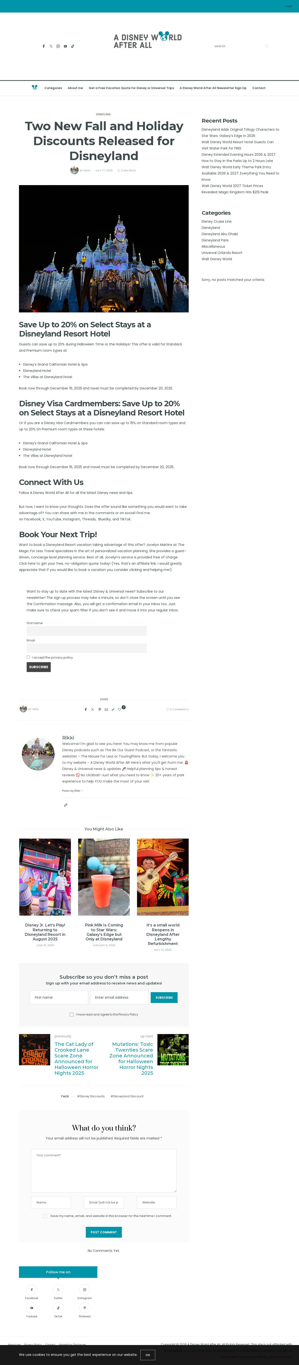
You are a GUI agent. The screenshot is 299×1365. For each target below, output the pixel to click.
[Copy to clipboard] (113, 709)
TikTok (125, 519)
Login (289, 6)
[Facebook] (44, 46)
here (32, 563)
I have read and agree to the (107, 1014)
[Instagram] (58, 46)
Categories (53, 88)
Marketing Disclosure (72, 1344)
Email (31, 640)
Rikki (87, 170)
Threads (89, 519)
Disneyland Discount (128, 1096)
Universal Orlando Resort (222, 252)
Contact (259, 88)
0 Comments (179, 709)
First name (35, 623)
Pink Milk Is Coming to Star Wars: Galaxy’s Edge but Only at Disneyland (104, 932)
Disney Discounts (92, 1096)
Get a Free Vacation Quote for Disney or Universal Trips (131, 88)
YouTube (53, 519)
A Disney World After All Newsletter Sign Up (213, 88)
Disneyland (103, 114)
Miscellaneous (213, 246)
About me (75, 88)
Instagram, (72, 519)
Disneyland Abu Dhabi (220, 234)
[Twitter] (51, 46)
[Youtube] (65, 46)
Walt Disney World (217, 259)
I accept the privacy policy (52, 657)
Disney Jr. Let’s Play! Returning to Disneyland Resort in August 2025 (45, 932)
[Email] (106, 709)
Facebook (32, 519)
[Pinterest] (100, 709)
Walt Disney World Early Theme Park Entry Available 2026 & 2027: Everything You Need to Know (240, 173)
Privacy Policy (128, 1014)
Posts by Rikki (73, 791)
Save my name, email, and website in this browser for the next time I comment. (111, 1216)
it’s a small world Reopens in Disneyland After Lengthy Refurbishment (163, 934)
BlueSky (104, 519)
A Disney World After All (49, 492)
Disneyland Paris (215, 240)
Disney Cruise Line (217, 221)
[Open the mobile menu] (289, 88)
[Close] (147, 1355)
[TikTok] (73, 46)
